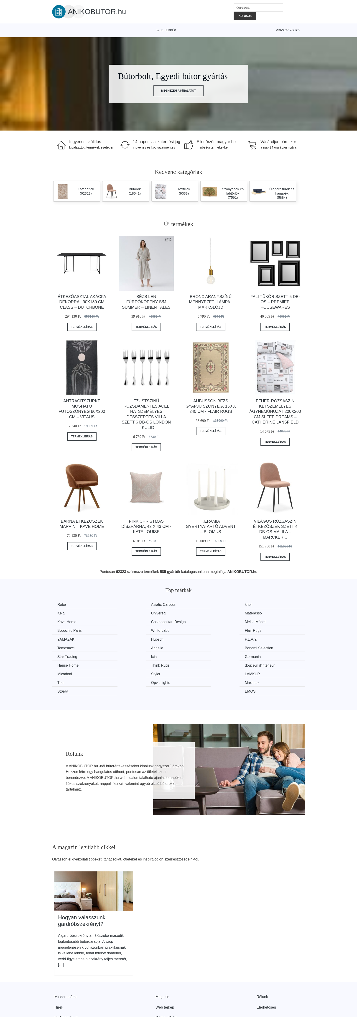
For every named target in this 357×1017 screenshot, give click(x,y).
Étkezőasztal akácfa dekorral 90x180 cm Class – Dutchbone (82, 302)
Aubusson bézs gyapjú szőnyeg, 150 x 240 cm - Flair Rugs (211, 406)
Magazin (162, 970)
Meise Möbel (68, 622)
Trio (255, 656)
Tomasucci (261, 630)
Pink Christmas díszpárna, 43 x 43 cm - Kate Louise (146, 526)
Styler (127, 656)
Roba (62, 604)
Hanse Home (133, 647)
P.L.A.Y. (194, 630)
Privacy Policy (288, 30)
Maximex (130, 664)
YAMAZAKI (67, 630)
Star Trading (197, 639)
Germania (66, 647)
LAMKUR (195, 656)
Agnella (64, 639)
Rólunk (262, 970)
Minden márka (65, 970)
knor (191, 604)
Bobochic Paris (135, 622)
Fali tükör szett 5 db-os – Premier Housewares (275, 302)
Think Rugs (197, 647)
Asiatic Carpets (135, 604)
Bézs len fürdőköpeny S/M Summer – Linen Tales (146, 302)
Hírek (58, 980)
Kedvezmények (66, 990)
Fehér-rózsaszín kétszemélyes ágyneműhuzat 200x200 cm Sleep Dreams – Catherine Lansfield (275, 412)
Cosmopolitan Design (269, 613)
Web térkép (166, 30)
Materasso (131, 613)
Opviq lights (67, 664)
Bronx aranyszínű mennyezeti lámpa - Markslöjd (210, 302)
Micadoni (65, 656)
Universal (65, 613)
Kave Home (197, 613)
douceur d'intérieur (267, 647)
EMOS (257, 664)
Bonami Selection (137, 639)
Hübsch (129, 630)
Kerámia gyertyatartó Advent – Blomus (211, 526)
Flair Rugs (260, 622)
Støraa (193, 664)
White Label (197, 622)
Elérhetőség (266, 980)
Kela (256, 604)
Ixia (255, 639)
